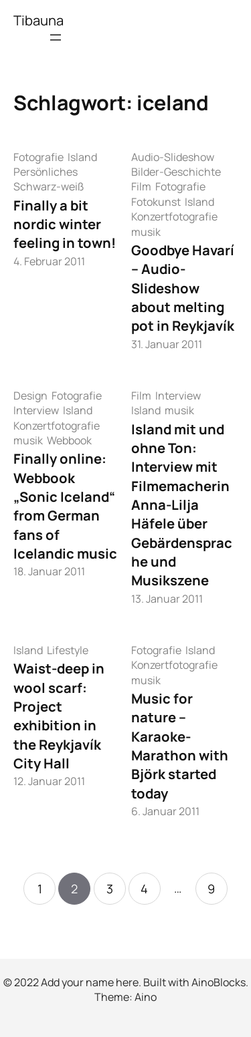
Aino (146, 997)
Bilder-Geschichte (176, 171)
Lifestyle (67, 650)
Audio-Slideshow (172, 157)
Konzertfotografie (174, 216)
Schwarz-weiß (48, 186)
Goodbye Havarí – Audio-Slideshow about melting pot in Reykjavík (182, 288)
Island (82, 157)
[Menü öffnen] (56, 37)
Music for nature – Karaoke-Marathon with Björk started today (179, 745)
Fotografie (38, 157)
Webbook (69, 440)
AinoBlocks (218, 982)
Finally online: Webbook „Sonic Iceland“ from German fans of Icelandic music (65, 506)
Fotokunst (156, 201)
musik (146, 232)
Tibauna (38, 20)
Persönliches (45, 171)
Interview (36, 410)
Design (30, 395)
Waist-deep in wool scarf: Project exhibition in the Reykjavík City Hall (58, 715)
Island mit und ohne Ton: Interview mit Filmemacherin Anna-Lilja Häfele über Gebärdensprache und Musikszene (181, 505)
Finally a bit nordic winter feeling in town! (64, 224)
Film (141, 186)
